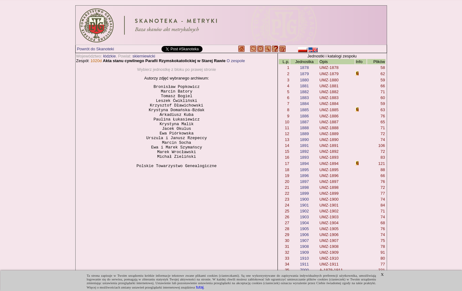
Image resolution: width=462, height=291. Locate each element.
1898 (304, 187)
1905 (304, 228)
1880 (304, 80)
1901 (304, 205)
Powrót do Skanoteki (95, 49)
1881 (304, 86)
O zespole (236, 60)
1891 (304, 145)
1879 (304, 73)
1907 (304, 240)
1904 (304, 223)
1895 (304, 169)
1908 (304, 246)
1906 (304, 234)
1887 (304, 122)
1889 (304, 133)
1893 (304, 157)
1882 (304, 91)
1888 (304, 127)
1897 (304, 181)
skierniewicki (144, 56)
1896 (304, 175)
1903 (304, 217)
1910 (304, 258)
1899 (304, 193)
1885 (304, 109)
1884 (304, 103)
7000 (304, 270)
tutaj (200, 287)
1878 (304, 67)
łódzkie (109, 56)
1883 (304, 97)
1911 (304, 264)
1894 (304, 163)
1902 (304, 211)
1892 (304, 151)
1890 (304, 139)
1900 (304, 199)
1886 (304, 116)
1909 (304, 252)
